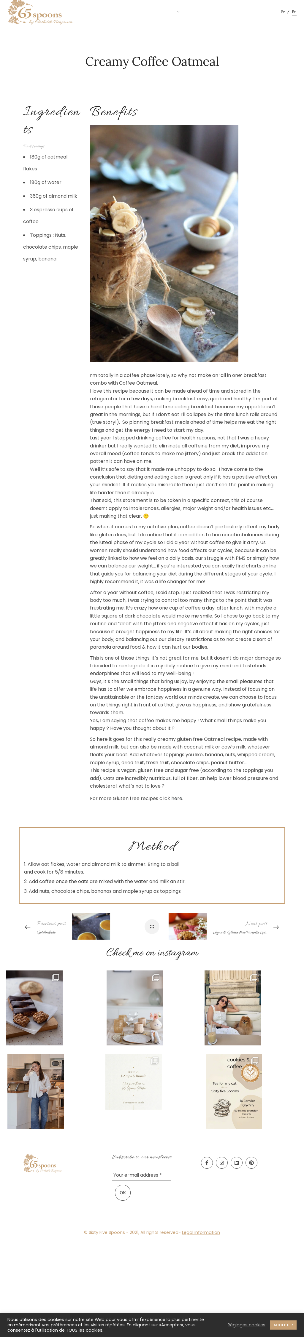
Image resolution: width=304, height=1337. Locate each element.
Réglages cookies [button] (246, 1325)
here (176, 798)
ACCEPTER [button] (283, 1325)
